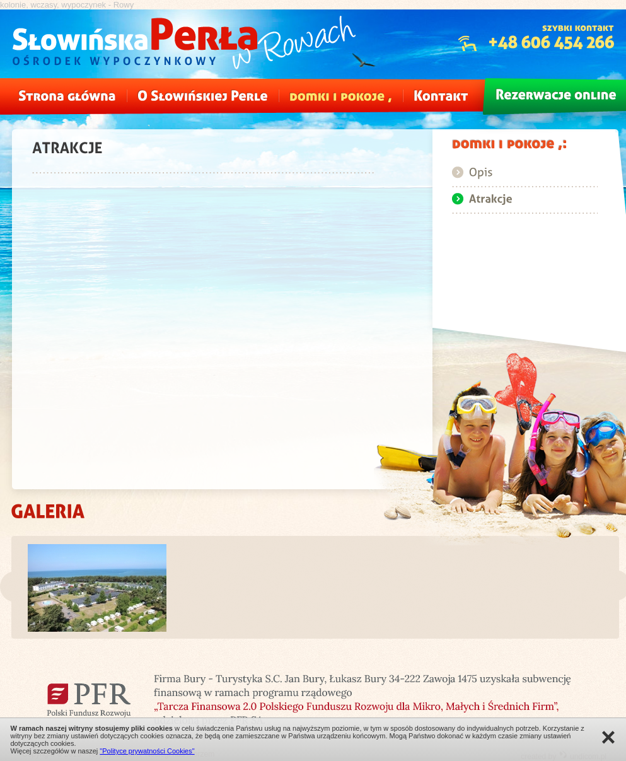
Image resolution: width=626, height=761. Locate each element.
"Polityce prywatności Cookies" (147, 751)
